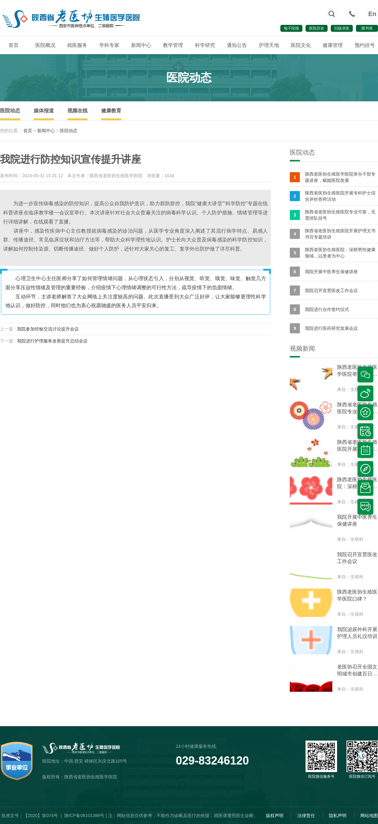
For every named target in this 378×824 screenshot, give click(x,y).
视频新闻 (302, 348)
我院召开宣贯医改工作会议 (324, 290)
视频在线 (77, 110)
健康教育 (111, 110)
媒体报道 (44, 110)
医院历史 (316, 28)
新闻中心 (141, 45)
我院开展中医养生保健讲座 (324, 272)
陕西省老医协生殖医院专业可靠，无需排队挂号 (332, 215)
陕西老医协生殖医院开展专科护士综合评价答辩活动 (332, 196)
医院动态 (10, 110)
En (372, 13)
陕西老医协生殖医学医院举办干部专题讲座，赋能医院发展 (332, 177)
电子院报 (291, 28)
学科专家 (109, 45)
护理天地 (269, 45)
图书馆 (367, 28)
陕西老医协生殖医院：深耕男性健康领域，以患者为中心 (332, 252)
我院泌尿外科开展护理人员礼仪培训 (357, 633)
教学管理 (173, 45)
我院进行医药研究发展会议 (324, 328)
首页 (14, 45)
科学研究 (205, 45)
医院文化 (301, 45)
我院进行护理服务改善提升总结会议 (52, 340)
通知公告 (237, 45)
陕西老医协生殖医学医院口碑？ (357, 595)
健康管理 (333, 45)
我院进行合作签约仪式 (319, 309)
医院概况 (45, 45)
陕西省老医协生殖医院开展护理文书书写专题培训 (332, 234)
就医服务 (77, 45)
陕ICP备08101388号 (84, 815)
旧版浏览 (341, 28)
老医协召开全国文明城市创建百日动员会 (357, 670)
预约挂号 (365, 45)
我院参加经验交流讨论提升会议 (48, 328)
